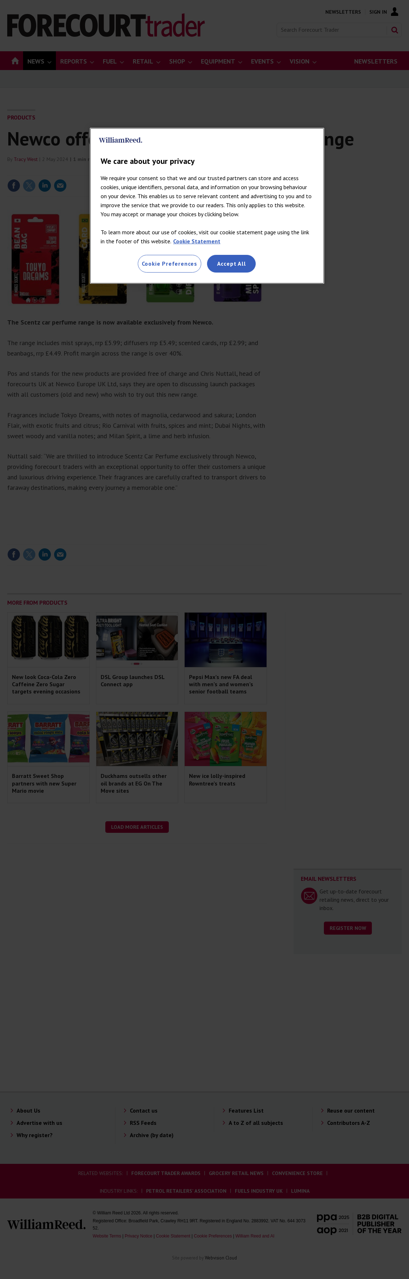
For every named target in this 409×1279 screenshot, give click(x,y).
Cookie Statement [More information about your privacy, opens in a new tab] (196, 241)
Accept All (231, 263)
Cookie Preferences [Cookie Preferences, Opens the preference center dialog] (169, 263)
